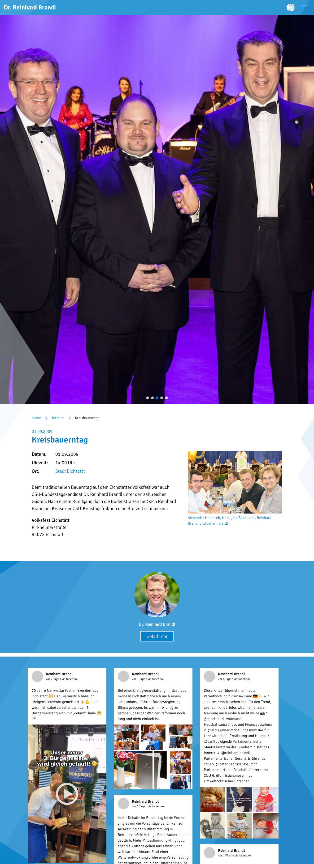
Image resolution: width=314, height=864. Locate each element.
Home (36, 418)
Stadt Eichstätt (70, 471)
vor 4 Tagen (226, 679)
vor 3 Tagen (140, 679)
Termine (58, 418)
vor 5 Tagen (140, 806)
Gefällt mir (157, 636)
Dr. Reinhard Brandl (157, 624)
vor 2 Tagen (54, 679)
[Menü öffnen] (304, 7)
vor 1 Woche (226, 855)
